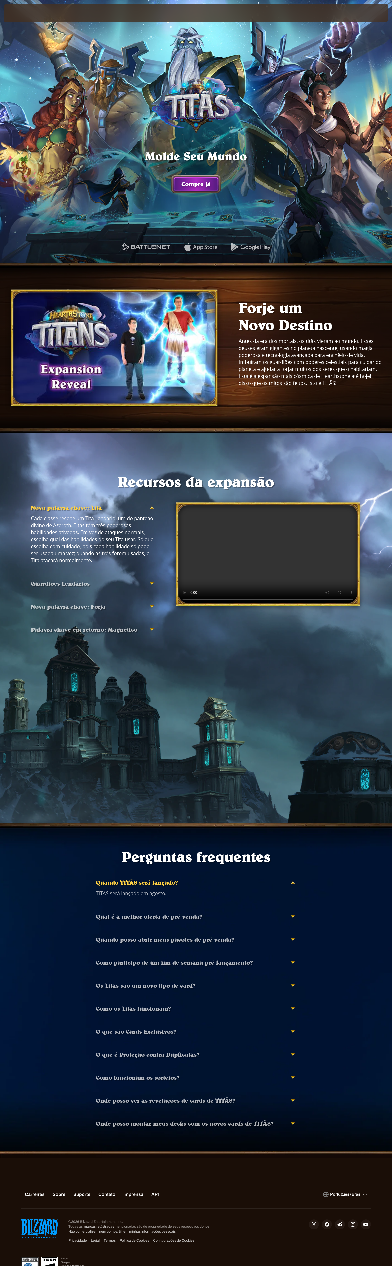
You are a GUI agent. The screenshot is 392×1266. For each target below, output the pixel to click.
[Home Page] (50, 13)
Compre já (196, 184)
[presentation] (22, 13)
